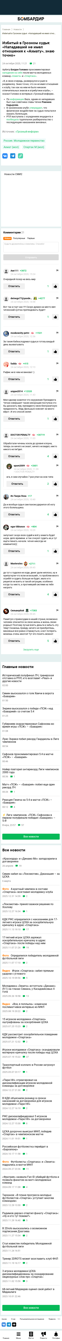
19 (20, 866)
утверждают (35, 107)
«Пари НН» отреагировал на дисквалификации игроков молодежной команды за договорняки (27, 1083)
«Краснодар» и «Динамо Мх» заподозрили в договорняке (29, 860)
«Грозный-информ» (27, 131)
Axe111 (15, 270)
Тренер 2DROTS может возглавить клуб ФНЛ (30, 1258)
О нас (13, 1319)
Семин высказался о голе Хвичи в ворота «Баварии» (28, 695)
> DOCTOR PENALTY (24, 471)
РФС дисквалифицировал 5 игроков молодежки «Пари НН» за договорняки (26, 1118)
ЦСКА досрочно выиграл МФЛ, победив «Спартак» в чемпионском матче (26, 1133)
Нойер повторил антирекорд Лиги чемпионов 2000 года (30, 771)
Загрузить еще (31, 649)
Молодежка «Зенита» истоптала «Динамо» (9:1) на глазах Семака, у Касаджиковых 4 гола (29, 988)
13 (27, 996)
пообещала (12, 119)
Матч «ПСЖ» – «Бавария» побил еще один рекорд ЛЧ (28, 786)
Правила (52, 1319)
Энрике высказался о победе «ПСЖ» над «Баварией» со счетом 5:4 (27, 710)
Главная (6, 29)
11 (27, 1169)
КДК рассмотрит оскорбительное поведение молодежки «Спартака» (29, 1036)
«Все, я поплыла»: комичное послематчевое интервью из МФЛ (24, 1005)
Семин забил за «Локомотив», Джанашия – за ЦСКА (31, 875)
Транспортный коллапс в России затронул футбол (28, 1066)
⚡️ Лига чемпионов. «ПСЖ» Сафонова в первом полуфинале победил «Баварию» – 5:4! (28, 818)
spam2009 (19, 465)
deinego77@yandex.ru (21, 298)
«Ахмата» (16, 76)
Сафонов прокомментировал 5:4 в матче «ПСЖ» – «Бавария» (27, 756)
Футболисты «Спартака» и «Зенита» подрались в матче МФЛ (28, 1163)
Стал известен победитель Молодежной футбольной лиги (27, 1245)
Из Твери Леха (18, 496)
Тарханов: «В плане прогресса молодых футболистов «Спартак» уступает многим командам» (28, 1198)
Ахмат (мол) (11, 147)
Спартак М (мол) (33, 147)
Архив (4, 1319)
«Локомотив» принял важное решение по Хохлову (27, 906)
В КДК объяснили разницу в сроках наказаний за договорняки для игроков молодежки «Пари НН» (27, 1101)
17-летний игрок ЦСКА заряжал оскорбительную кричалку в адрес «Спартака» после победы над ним (23, 940)
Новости (18, 29)
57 (22, 825)
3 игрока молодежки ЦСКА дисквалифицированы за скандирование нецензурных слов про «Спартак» (27, 1274)
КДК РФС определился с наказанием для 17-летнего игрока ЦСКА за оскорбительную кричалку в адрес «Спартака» (30, 922)
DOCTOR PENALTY (20, 434)
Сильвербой (17, 610)
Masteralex (16, 563)
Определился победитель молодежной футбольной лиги (30, 957)
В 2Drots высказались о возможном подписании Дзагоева (24, 1230)
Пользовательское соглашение (32, 1319)
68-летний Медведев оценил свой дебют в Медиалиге (28, 1291)
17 (27, 929)
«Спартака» (30, 76)
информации (17, 99)
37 (27, 1057)
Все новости (31, 836)
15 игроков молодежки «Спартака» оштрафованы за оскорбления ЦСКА (25, 1021)
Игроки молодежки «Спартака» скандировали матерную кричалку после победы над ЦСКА (31, 1051)
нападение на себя (12, 72)
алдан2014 (17, 391)
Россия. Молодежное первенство (24, 140)
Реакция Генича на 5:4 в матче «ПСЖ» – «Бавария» (27, 801)
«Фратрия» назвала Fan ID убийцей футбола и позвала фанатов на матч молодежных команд (30, 1180)
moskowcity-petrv (20, 333)
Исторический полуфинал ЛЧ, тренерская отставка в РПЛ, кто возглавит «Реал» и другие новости (28, 678)
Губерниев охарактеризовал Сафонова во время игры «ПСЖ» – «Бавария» (28, 725)
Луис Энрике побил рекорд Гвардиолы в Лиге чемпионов (30, 740)
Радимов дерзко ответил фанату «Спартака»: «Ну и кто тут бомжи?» (30, 1215)
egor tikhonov (18, 526)
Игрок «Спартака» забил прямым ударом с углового (28, 972)
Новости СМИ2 (13, 174)
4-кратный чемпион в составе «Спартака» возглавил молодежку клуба (27, 890)
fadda (14, 363)
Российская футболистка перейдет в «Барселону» (25, 1148)
